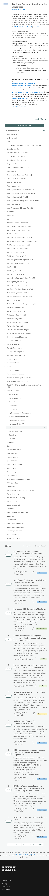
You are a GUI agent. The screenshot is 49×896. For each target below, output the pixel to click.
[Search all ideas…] (15, 119)
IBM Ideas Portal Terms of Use (25, 854)
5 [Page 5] (23, 845)
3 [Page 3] (16, 845)
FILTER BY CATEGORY (11, 130)
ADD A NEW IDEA (24, 125)
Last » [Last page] (40, 845)
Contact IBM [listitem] (6, 880)
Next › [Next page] (32, 845)
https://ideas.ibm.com (40, 27)
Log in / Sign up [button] (41, 119)
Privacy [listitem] (4, 884)
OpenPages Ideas (22, 659)
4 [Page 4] (19, 845)
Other (21, 575)
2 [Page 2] (12, 845)
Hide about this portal (18, 9)
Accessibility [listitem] (6, 890)
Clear (43, 130)
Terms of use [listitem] (6, 887)
